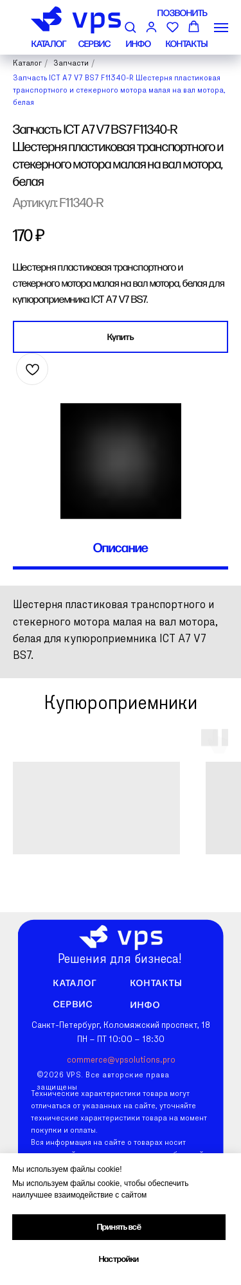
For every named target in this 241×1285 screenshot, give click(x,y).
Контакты (156, 983)
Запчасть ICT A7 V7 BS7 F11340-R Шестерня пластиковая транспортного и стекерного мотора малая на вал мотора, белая (119, 91)
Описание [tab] (120, 548)
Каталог (27, 63)
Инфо (145, 1005)
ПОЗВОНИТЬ (182, 13)
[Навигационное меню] (221, 27)
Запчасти (71, 63)
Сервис (73, 1004)
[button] (130, 27)
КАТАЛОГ (48, 44)
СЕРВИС (94, 44)
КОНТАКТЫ (187, 44)
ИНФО (138, 44)
